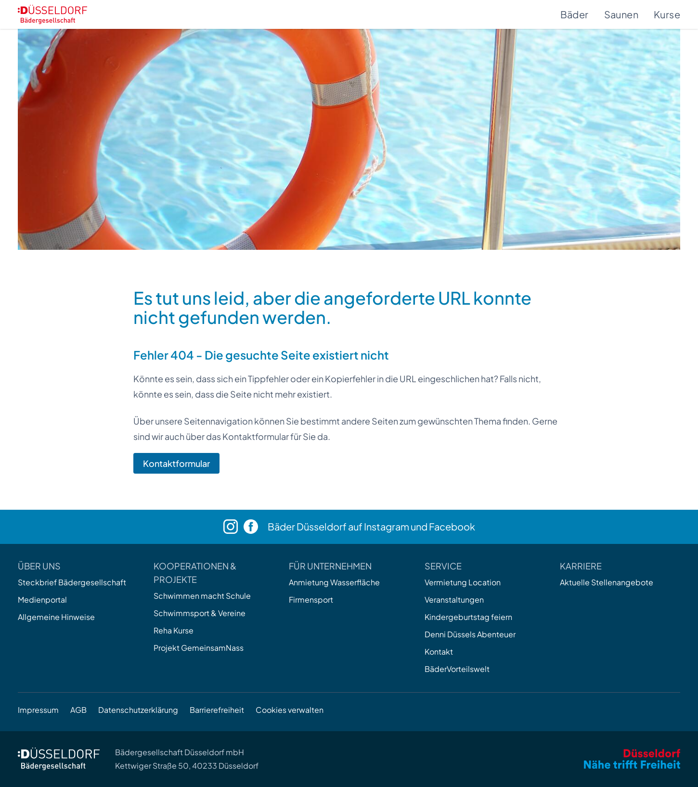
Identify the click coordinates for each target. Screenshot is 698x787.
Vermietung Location (463, 582)
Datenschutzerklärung (138, 710)
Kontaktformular (176, 463)
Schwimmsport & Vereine (200, 613)
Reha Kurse (174, 630)
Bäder (574, 14)
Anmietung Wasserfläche (334, 582)
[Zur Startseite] (52, 14)
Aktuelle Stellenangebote (606, 582)
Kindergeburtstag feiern (468, 617)
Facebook (452, 526)
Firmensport (311, 599)
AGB (78, 710)
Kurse (667, 14)
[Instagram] (233, 526)
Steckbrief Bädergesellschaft (72, 582)
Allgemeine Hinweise (56, 617)
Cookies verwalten (289, 710)
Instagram (386, 526)
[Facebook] (256, 526)
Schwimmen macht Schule (202, 596)
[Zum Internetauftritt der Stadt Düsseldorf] (632, 759)
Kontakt (439, 651)
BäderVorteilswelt (457, 669)
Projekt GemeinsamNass (199, 648)
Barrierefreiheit (217, 710)
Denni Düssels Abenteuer (470, 634)
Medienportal (42, 599)
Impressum (38, 710)
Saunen (621, 14)
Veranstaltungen (454, 599)
